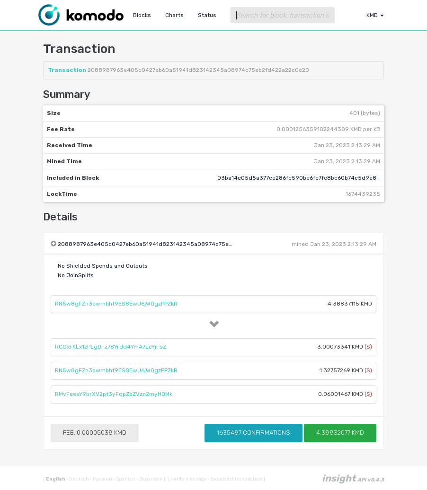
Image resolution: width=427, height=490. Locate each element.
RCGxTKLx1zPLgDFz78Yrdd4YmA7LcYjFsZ (110, 346)
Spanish (124, 479)
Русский (101, 479)
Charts (174, 15)
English (56, 479)
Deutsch (78, 479)
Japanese (149, 479)
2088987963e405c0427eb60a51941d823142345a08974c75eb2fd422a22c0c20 (168, 244)
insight (353, 478)
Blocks (142, 15)
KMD (375, 15)
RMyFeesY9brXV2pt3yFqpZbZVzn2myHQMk (113, 394)
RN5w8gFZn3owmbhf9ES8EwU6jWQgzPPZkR (116, 303)
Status (207, 15)
